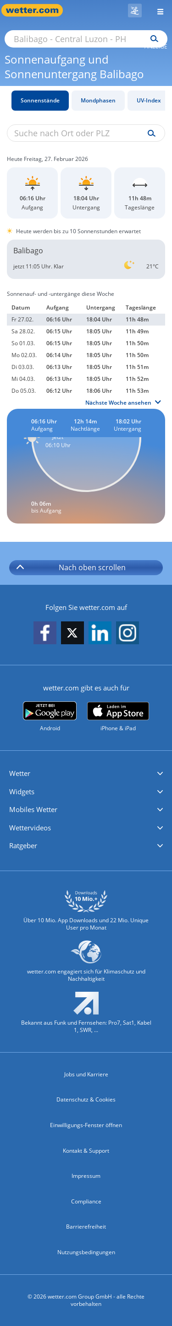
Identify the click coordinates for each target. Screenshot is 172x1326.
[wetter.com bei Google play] (50, 716)
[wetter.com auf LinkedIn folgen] (100, 633)
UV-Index (149, 100)
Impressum (86, 1176)
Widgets (21, 791)
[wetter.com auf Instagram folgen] (127, 633)
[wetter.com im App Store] (118, 717)
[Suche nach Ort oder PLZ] (86, 39)
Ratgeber (23, 845)
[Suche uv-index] (149, 133)
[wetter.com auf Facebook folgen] (44, 633)
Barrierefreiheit (86, 1226)
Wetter (19, 773)
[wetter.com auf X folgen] (72, 635)
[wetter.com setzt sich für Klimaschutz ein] (86, 965)
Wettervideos (30, 827)
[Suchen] (152, 39)
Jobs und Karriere (86, 1074)
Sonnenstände (40, 100)
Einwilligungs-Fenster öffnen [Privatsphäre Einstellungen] (86, 1125)
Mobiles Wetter (33, 809)
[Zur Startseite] (36, 10)
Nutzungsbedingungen (86, 1252)
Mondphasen (98, 100)
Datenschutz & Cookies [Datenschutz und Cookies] (86, 1099)
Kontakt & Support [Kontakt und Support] (86, 1151)
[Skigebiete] (135, 10)
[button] (86, 773)
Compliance (86, 1201)
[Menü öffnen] (157, 10)
